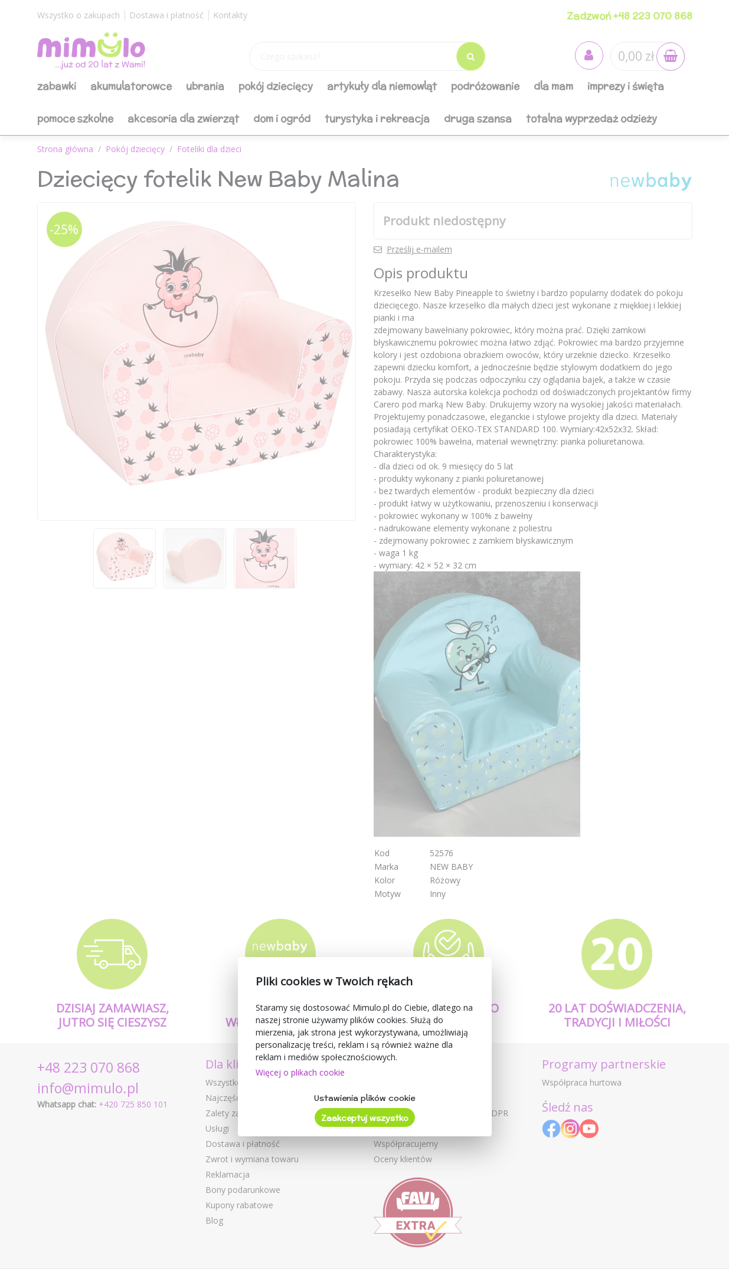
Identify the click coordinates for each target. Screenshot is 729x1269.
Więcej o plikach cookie (300, 1072)
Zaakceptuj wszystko (364, 1118)
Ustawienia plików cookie (364, 1098)
